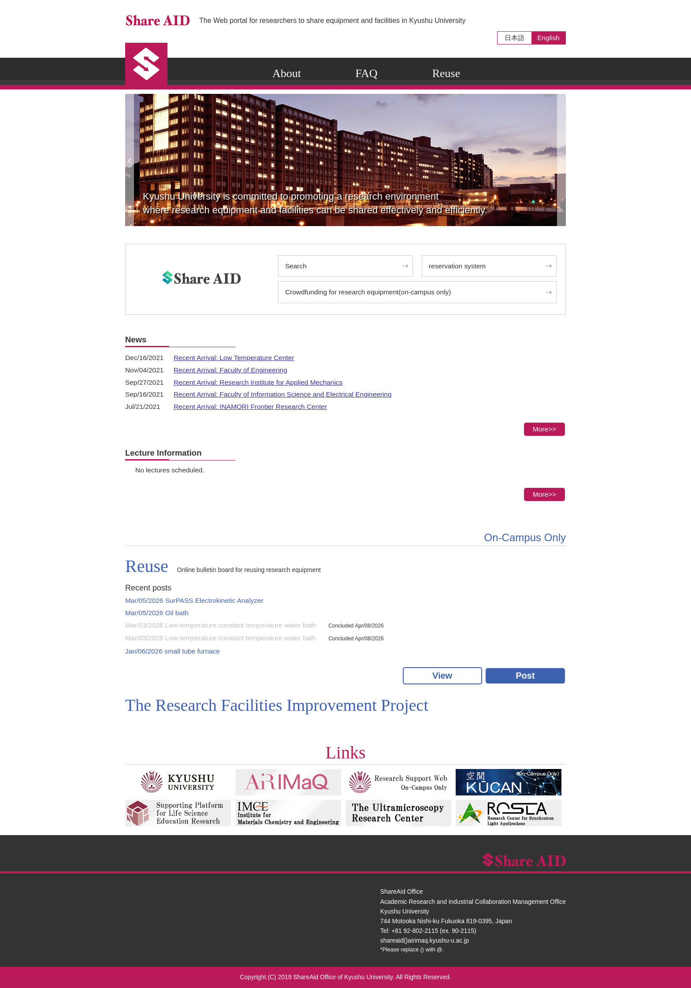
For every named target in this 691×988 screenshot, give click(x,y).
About (286, 73)
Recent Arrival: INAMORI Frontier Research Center (250, 406)
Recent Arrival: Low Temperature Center (234, 357)
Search (296, 266)
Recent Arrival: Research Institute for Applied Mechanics (258, 382)
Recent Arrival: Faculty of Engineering (230, 370)
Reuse (446, 73)
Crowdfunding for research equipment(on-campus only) (368, 292)
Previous (129, 160)
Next (561, 160)
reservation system (457, 266)
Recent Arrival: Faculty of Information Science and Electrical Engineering (282, 394)
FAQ (366, 73)
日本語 (514, 37)
